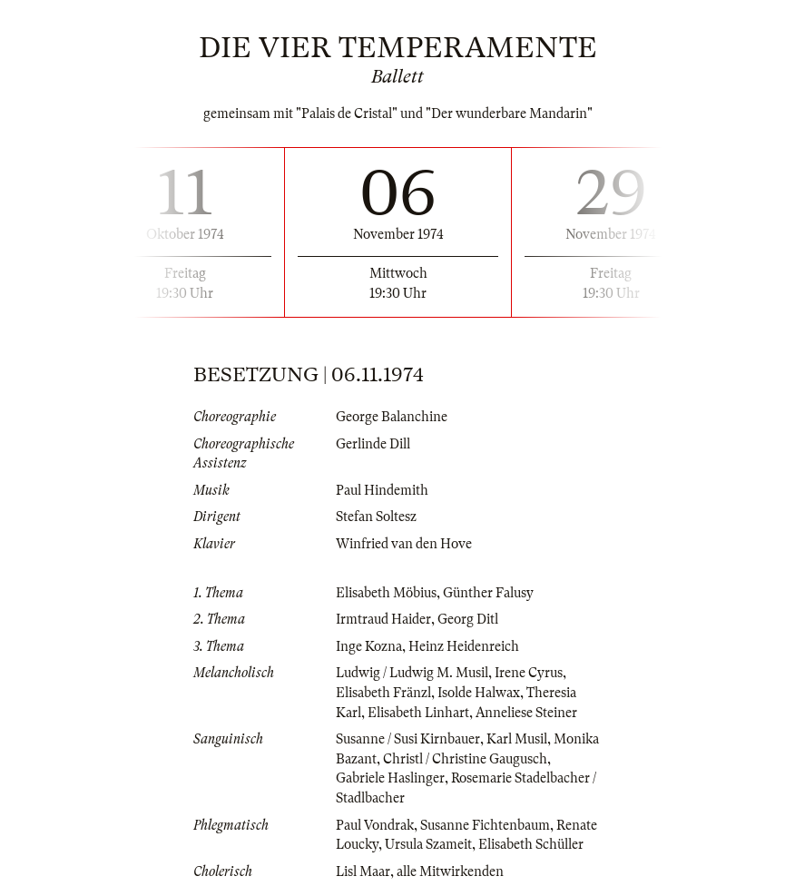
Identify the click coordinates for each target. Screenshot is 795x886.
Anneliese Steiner (526, 712)
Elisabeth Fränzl (383, 692)
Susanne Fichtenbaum (485, 825)
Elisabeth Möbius (386, 593)
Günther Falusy (488, 593)
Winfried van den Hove (404, 544)
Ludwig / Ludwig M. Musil (412, 672)
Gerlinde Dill (373, 444)
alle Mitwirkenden (450, 871)
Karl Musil (516, 739)
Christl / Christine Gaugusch (465, 759)
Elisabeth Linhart (418, 712)
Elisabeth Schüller (531, 844)
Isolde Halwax (478, 692)
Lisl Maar (363, 871)
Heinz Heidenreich (463, 646)
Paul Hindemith (382, 490)
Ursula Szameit (428, 844)
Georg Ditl (467, 619)
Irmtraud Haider (383, 619)
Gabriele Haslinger (390, 778)
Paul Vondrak (375, 825)
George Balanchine (391, 416)
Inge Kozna (369, 646)
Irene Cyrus (529, 672)
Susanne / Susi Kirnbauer (408, 739)
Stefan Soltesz (376, 516)
